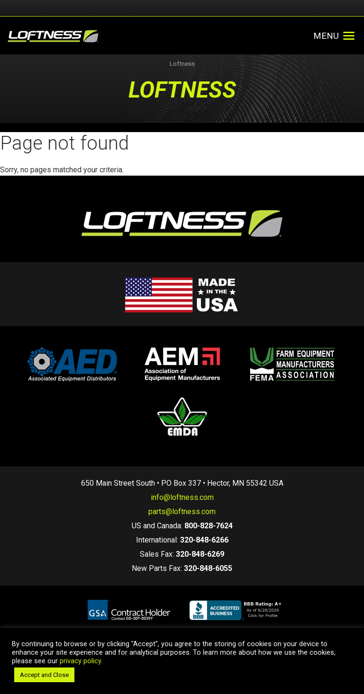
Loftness (182, 63)
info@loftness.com (182, 497)
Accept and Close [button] (44, 674)
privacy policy (80, 661)
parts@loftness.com (182, 511)
